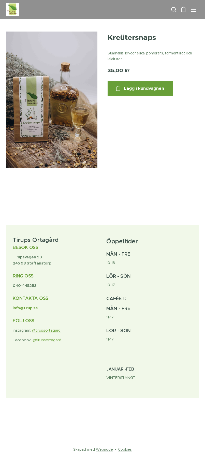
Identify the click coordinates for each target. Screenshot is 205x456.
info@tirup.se (25, 307)
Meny (193, 9)
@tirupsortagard (46, 330)
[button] (173, 9)
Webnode (104, 449)
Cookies (125, 449)
